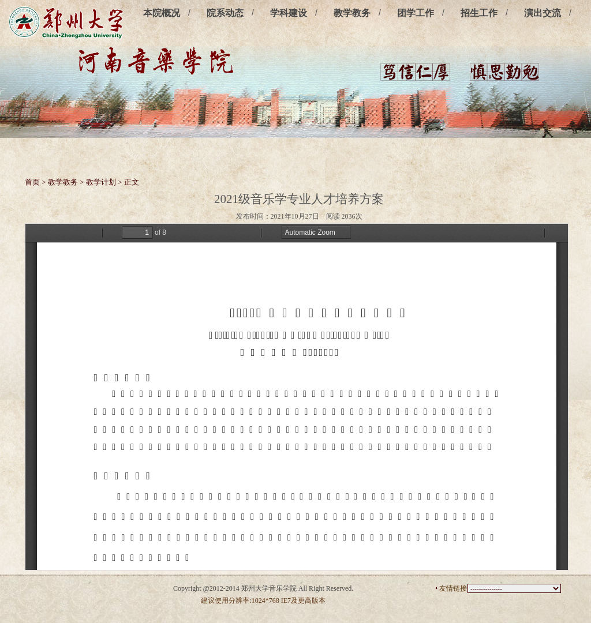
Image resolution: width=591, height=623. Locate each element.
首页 (32, 182)
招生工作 (479, 13)
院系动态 (225, 13)
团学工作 (415, 13)
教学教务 (352, 13)
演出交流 (542, 13)
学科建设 (288, 13)
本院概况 (161, 13)
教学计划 (101, 182)
